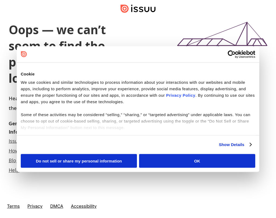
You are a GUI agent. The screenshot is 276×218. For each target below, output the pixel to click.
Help (14, 170)
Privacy (35, 206)
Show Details (231, 144)
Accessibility (83, 206)
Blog (14, 160)
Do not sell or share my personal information (79, 160)
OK (197, 160)
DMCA (56, 206)
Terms (13, 206)
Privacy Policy (180, 95)
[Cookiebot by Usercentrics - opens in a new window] (231, 54)
